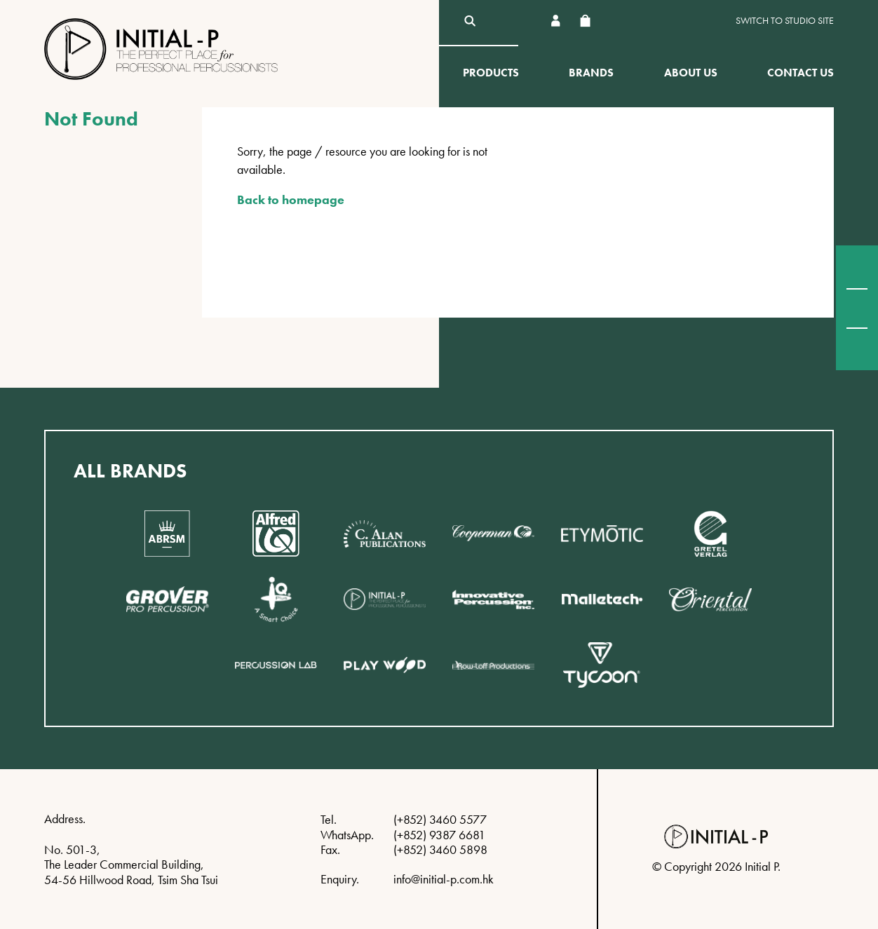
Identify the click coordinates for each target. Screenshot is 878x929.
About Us (690, 72)
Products (491, 72)
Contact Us (800, 72)
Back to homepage (290, 199)
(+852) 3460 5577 (440, 819)
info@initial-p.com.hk (443, 879)
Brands (591, 72)
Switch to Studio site (785, 21)
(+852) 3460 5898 (440, 849)
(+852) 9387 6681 (439, 835)
